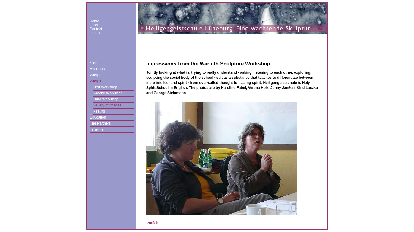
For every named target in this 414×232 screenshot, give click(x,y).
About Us (97, 69)
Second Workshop (107, 93)
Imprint (95, 33)
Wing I (95, 75)
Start (93, 63)
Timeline (96, 129)
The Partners (100, 123)
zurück (152, 223)
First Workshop (105, 87)
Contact (96, 29)
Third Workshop (105, 99)
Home (94, 21)
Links (94, 25)
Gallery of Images (107, 105)
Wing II (95, 81)
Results (99, 111)
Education (98, 117)
